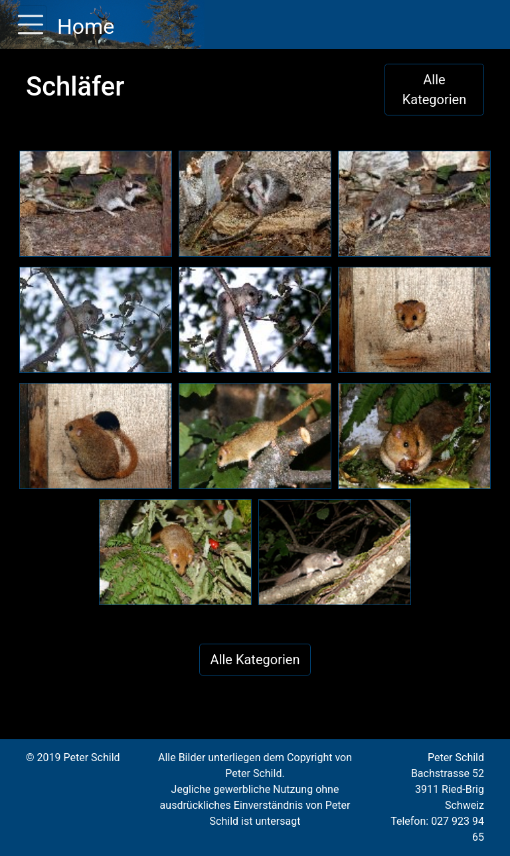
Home (83, 26)
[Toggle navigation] (26, 24)
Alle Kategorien (434, 89)
